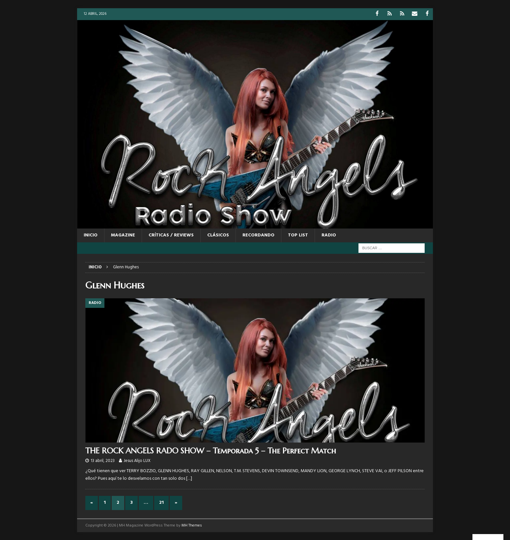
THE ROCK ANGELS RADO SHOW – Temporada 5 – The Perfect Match (210, 450)
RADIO (329, 235)
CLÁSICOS (218, 235)
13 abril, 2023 (103, 460)
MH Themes (192, 525)
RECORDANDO (258, 235)
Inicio (91, 235)
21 (161, 502)
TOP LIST (298, 235)
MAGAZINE (123, 235)
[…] (189, 478)
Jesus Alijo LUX (137, 460)
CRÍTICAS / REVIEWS (171, 235)
